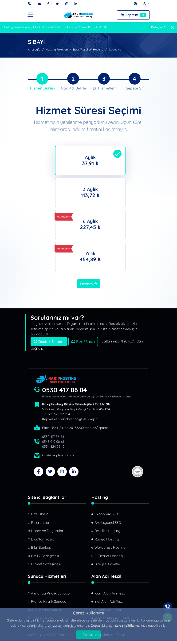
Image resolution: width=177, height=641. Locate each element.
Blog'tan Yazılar (43, 484)
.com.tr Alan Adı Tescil (112, 563)
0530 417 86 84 (64, 334)
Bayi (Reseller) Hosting (88, 49)
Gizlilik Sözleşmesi (45, 500)
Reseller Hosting (107, 475)
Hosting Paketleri (57, 49)
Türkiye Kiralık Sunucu (49, 563)
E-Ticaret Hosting (108, 500)
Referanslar (40, 467)
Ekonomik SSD (106, 459)
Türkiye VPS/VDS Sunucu (51, 588)
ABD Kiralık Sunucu (46, 554)
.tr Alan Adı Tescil (108, 554)
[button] (145, 4)
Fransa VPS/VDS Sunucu (51, 579)
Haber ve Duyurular (47, 475)
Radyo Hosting (106, 484)
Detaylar (158, 27)
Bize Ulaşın (83, 286)
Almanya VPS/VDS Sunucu (53, 571)
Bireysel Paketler (107, 509)
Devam (88, 228)
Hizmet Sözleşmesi (46, 509)
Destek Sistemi (49, 286)
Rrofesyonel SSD (107, 467)
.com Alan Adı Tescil (110, 538)
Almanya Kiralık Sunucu (50, 538)
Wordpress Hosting (110, 492)
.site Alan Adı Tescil (109, 588)
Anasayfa (34, 49)
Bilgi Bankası (41, 492)
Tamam (88, 634)
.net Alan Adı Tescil (109, 546)
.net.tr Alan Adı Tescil (110, 571)
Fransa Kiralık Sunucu (48, 546)
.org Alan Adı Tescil (109, 579)
